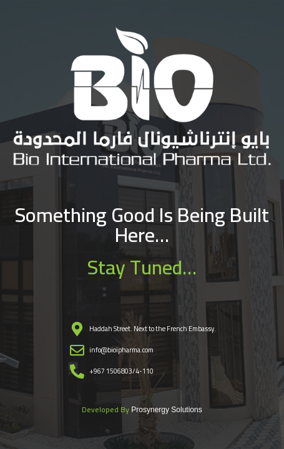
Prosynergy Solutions (166, 409)
